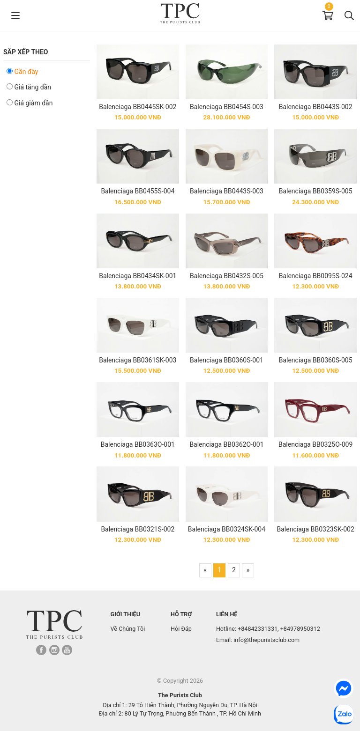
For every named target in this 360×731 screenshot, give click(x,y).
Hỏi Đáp (181, 628)
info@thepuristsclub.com (266, 639)
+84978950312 (300, 628)
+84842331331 (258, 628)
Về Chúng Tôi (128, 628)
